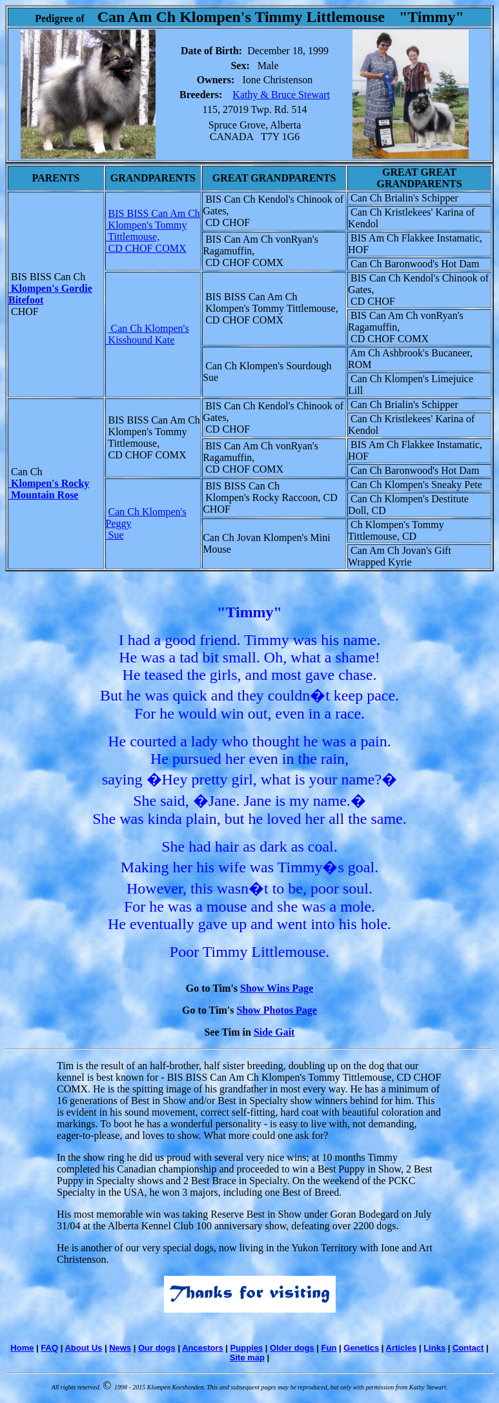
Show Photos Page (276, 1010)
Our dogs (157, 1348)
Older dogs (292, 1348)
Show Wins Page (276, 988)
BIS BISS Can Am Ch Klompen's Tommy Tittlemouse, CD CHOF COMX (153, 231)
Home (22, 1348)
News (120, 1348)
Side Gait (274, 1032)
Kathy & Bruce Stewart (281, 94)
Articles (401, 1348)
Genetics (361, 1348)
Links (434, 1348)
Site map (247, 1357)
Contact (468, 1348)
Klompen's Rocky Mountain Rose (48, 489)
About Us (83, 1348)
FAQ (49, 1348)
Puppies (246, 1348)
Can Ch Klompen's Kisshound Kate (147, 334)
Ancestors (202, 1348)
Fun (329, 1348)
